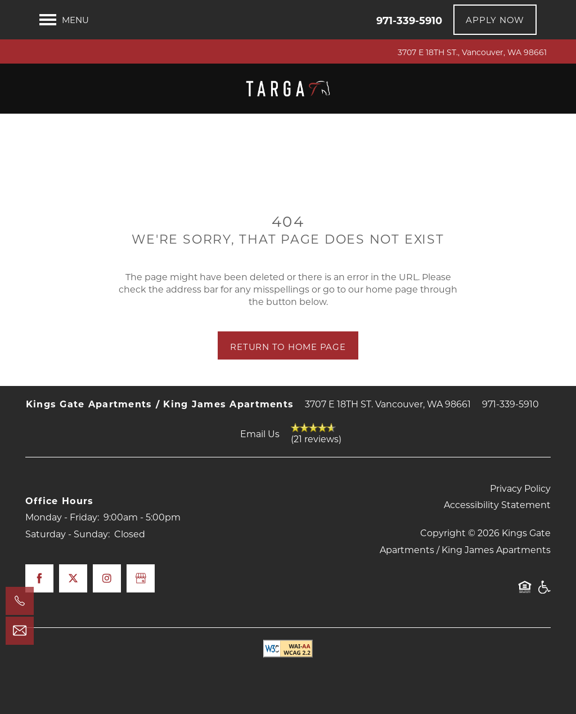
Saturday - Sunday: (67, 534)
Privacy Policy (520, 488)
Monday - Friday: (62, 517)
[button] (495, 20)
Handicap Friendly (544, 592)
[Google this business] (141, 578)
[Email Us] (20, 631)
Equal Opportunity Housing (525, 592)
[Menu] (64, 19)
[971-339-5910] (20, 601)
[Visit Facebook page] (39, 578)
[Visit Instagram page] (107, 578)
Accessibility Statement (497, 504)
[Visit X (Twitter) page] (73, 578)
